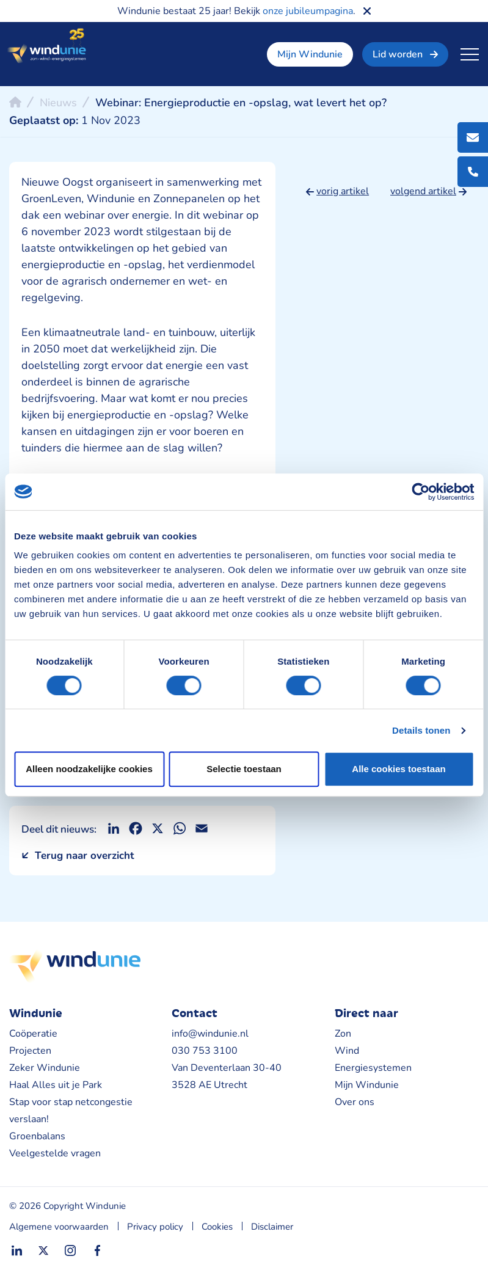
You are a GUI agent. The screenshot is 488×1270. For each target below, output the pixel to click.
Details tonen (421, 730)
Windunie (46, 46)
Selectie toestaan (244, 769)
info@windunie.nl (210, 1033)
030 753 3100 (205, 1050)
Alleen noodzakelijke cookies (89, 769)
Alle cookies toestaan (398, 769)
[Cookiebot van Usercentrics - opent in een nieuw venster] (420, 492)
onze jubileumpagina (308, 11)
